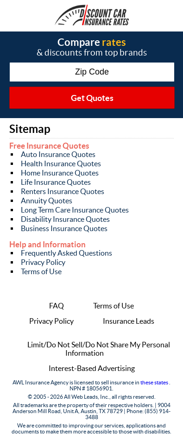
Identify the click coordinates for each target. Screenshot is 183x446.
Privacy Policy (43, 262)
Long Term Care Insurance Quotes (75, 210)
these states (154, 382)
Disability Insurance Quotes (65, 219)
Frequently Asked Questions (66, 253)
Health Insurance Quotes (61, 163)
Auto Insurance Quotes (58, 154)
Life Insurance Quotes (56, 182)
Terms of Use (41, 271)
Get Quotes (92, 98)
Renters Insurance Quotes (62, 191)
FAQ (56, 306)
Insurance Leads (128, 321)
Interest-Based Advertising (92, 368)
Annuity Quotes (46, 200)
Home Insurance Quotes (60, 173)
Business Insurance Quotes (64, 228)
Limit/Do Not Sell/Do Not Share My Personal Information (98, 348)
